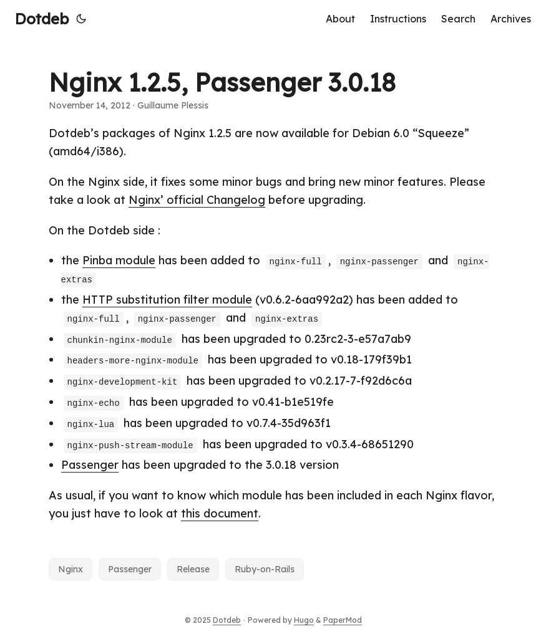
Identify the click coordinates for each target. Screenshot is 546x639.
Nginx (70, 569)
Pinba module (118, 260)
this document (219, 513)
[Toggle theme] (81, 18)
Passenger (90, 465)
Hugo (304, 620)
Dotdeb (42, 18)
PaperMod (342, 620)
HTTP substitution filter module (167, 299)
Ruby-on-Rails (265, 569)
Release (193, 569)
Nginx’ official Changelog (197, 200)
